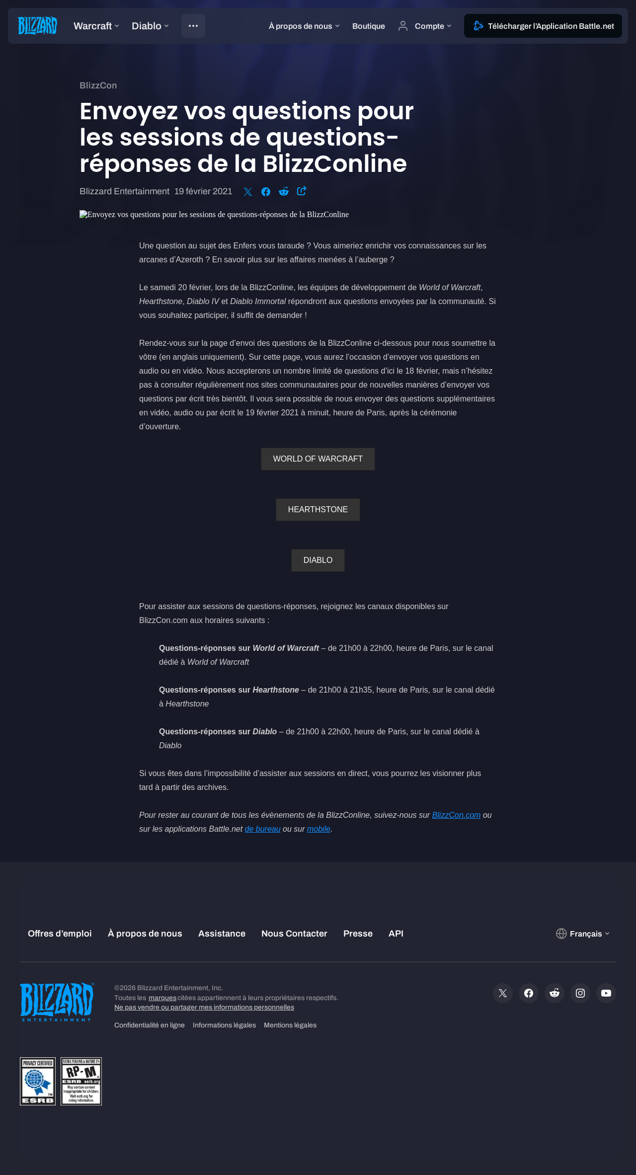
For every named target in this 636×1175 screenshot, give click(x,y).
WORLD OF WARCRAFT (318, 459)
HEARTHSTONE (318, 509)
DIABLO (318, 560)
